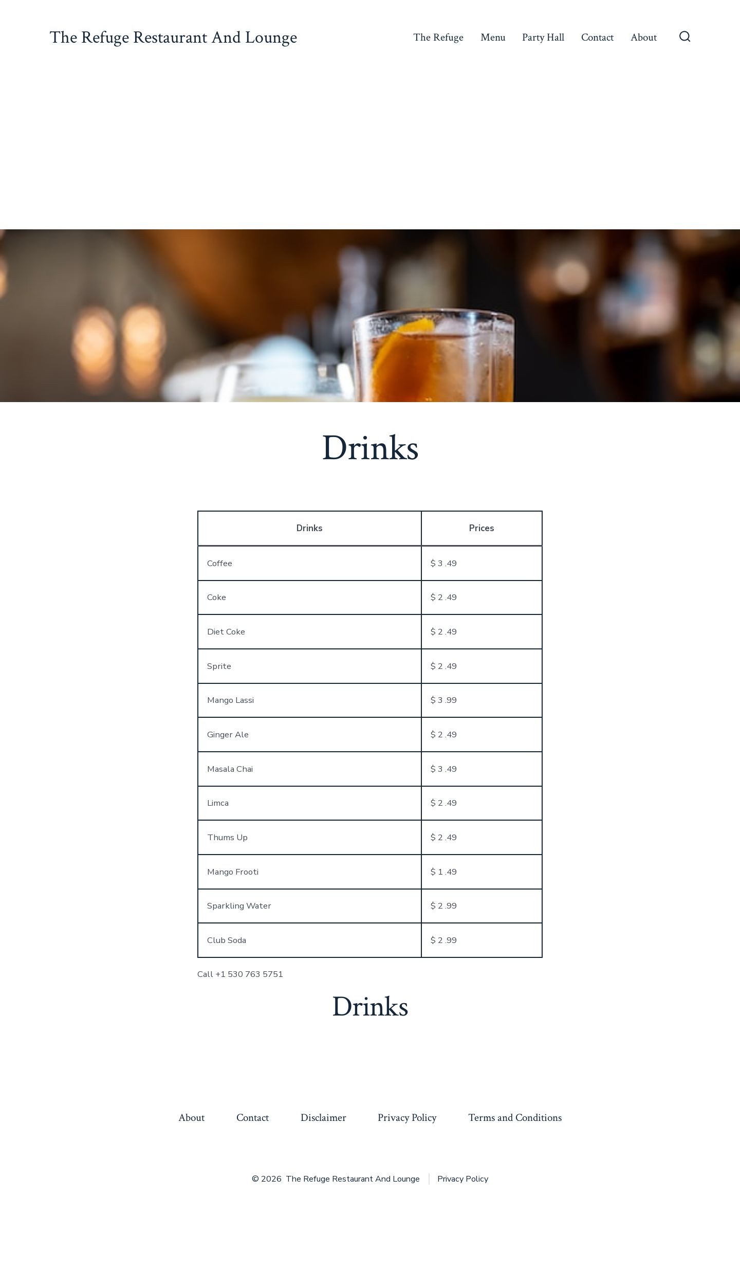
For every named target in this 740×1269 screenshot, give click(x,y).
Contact (597, 37)
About (644, 37)
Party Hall (543, 37)
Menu (493, 37)
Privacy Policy (407, 1118)
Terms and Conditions (515, 1118)
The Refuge (438, 37)
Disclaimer (323, 1118)
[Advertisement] (370, 152)
